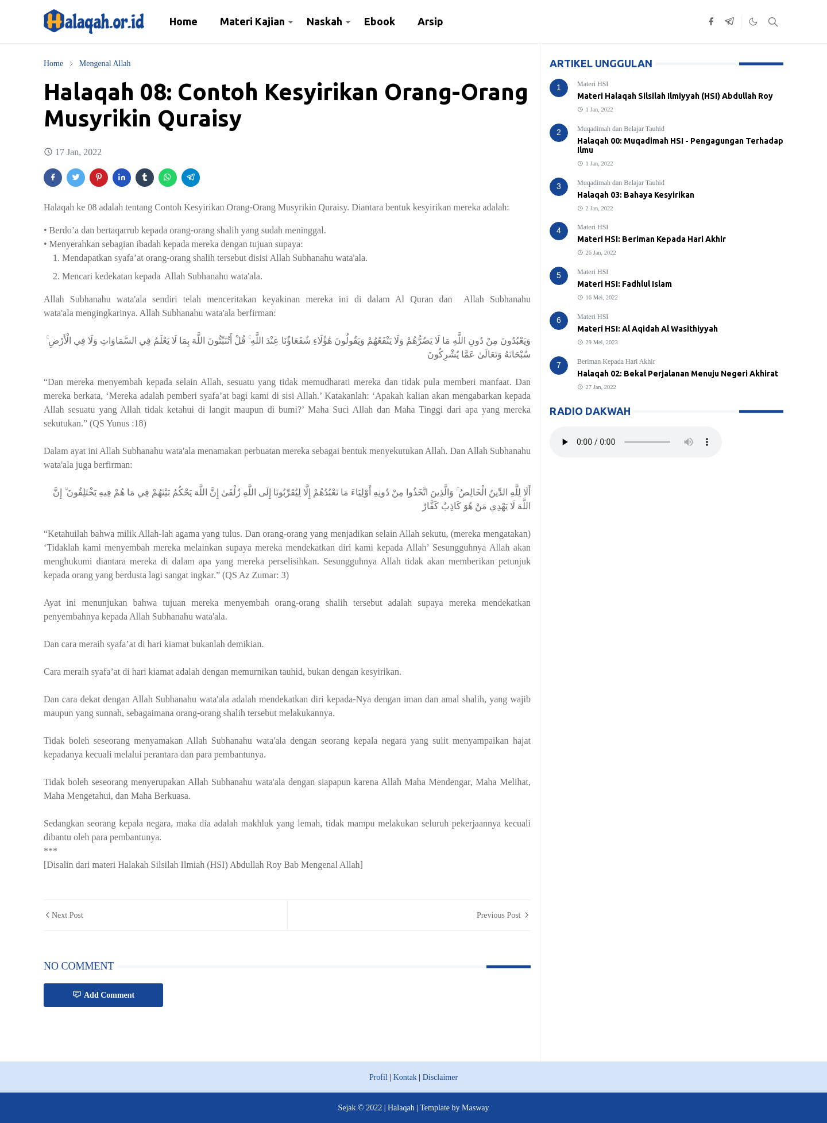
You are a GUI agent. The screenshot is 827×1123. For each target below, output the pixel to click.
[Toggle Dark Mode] (753, 21)
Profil (378, 1077)
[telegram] (729, 22)
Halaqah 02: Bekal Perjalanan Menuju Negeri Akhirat (677, 373)
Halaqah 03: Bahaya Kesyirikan (635, 194)
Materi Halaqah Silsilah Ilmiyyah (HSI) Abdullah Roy (675, 96)
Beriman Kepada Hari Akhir (616, 361)
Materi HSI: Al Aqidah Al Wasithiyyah (647, 328)
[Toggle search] (773, 21)
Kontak (405, 1077)
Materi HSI (592, 84)
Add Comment (103, 994)
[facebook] (711, 22)
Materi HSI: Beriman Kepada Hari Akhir (651, 239)
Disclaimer (440, 1077)
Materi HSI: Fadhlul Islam (624, 284)
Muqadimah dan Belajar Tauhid (620, 129)
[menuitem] (183, 21)
